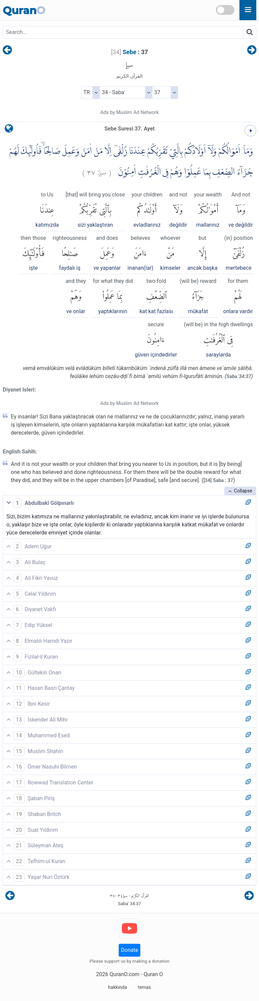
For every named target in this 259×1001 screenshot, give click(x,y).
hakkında (117, 987)
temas (144, 987)
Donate (129, 950)
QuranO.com (124, 974)
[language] (9, 130)
